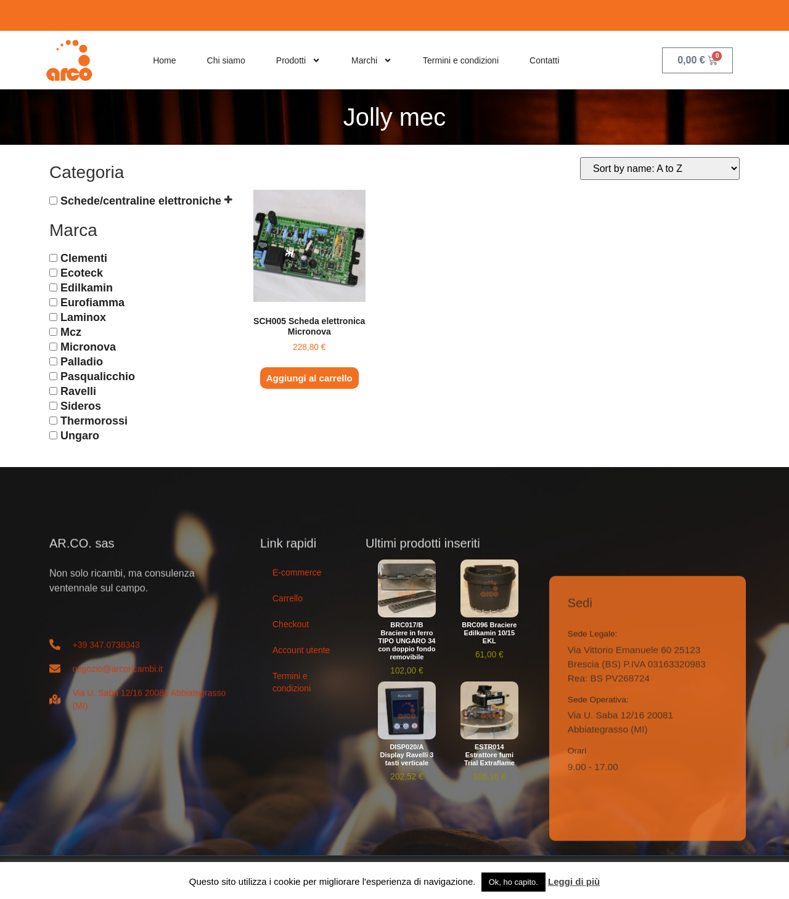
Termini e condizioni (461, 60)
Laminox (83, 317)
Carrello (287, 598)
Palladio (81, 362)
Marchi (371, 60)
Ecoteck (81, 273)
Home (164, 60)
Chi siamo (226, 60)
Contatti (544, 60)
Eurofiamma (92, 302)
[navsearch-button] (631, 60)
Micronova (88, 347)
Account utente (301, 650)
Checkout (290, 624)
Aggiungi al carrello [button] (309, 378)
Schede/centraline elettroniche (140, 200)
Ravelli (78, 391)
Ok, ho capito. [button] (513, 882)
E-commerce (296, 572)
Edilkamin (86, 288)
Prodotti (298, 60)
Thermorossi (94, 421)
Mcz (70, 332)
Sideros (80, 406)
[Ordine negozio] (660, 168)
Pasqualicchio (97, 376)
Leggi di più (574, 881)
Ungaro (79, 435)
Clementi (83, 258)
